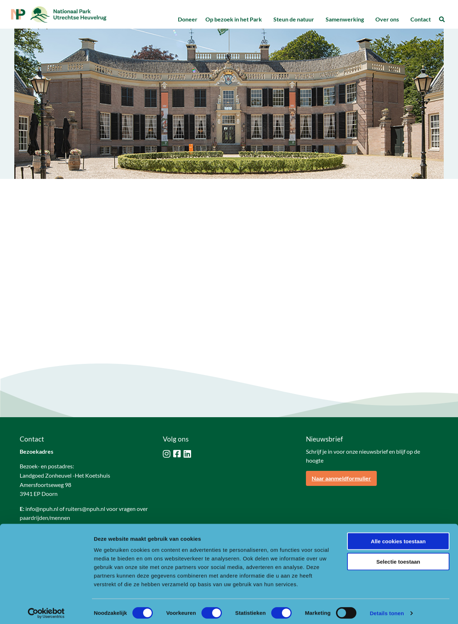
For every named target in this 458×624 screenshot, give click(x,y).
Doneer (188, 19)
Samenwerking (345, 19)
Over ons (387, 19)
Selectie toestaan (398, 558)
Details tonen (387, 610)
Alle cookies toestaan (398, 538)
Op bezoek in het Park (233, 19)
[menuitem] (187, 19)
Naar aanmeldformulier (341, 478)
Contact (420, 19)
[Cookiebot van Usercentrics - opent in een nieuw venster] (46, 610)
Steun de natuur (293, 19)
